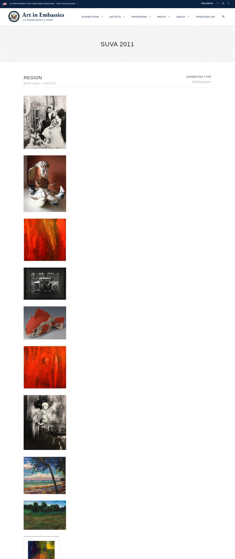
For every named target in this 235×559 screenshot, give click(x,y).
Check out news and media (169, 521)
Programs (139, 16)
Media (161, 16)
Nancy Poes (30, 339)
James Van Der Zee (34, 331)
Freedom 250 (205, 16)
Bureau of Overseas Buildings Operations (52, 532)
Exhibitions (90, 16)
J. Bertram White (32, 327)
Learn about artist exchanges (170, 514)
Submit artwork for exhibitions (171, 529)
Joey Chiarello (31, 335)
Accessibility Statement (41, 517)
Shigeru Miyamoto (33, 343)
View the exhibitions (165, 506)
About (181, 16)
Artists (115, 16)
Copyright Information (41, 525)
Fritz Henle (29, 324)
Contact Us (34, 510)
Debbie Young (31, 320)
